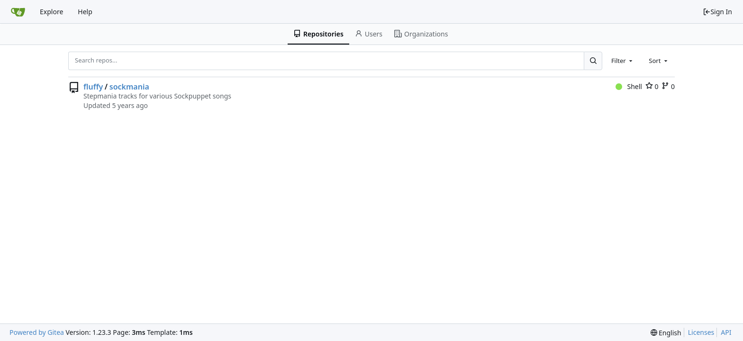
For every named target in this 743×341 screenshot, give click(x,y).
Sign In (717, 11)
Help (85, 11)
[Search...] (593, 61)
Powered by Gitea (36, 332)
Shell (629, 86)
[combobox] (623, 61)
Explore (51, 11)
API (726, 332)
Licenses (701, 332)
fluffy (93, 86)
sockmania (129, 86)
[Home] (18, 11)
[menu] (666, 332)
